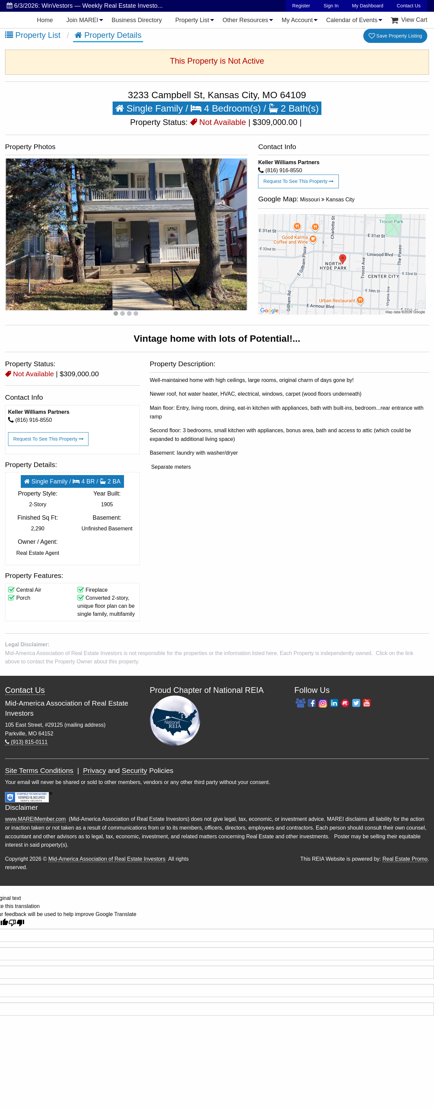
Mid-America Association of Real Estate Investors (106, 859)
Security (134, 770)
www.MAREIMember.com (35, 819)
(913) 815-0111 (26, 742)
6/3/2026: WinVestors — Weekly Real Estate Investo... (85, 5)
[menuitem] (45, 20)
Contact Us (409, 5)
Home (45, 20)
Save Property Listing (395, 36)
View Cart (409, 19)
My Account (297, 20)
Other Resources (245, 20)
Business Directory (137, 20)
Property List (192, 20)
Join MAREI (82, 20)
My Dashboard (367, 5)
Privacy (94, 770)
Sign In (330, 5)
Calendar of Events (351, 20)
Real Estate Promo (404, 859)
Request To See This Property (298, 181)
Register (301, 5)
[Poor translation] (16, 922)
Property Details (108, 35)
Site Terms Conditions (39, 770)
